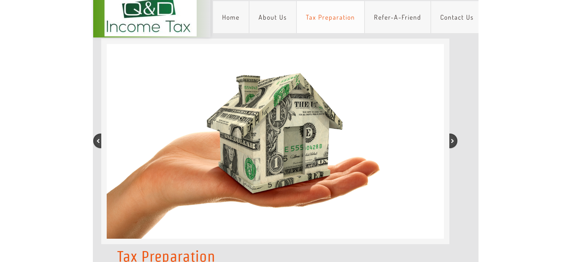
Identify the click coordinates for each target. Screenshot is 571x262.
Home (231, 17)
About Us (273, 17)
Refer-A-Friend (397, 17)
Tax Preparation (330, 17)
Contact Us (457, 17)
